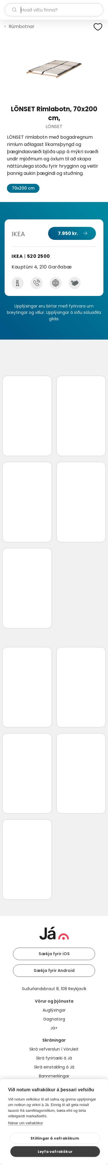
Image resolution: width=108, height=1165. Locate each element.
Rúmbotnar (22, 26)
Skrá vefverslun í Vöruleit (54, 1049)
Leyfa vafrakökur (55, 1151)
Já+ (54, 1028)
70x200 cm (23, 188)
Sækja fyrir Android (54, 970)
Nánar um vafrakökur (25, 1123)
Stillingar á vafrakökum (55, 1138)
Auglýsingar (54, 1010)
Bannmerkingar (54, 1076)
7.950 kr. (68, 233)
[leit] (54, 10)
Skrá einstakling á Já (54, 1067)
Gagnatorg (54, 1019)
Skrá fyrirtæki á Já (54, 1058)
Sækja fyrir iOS (54, 954)
